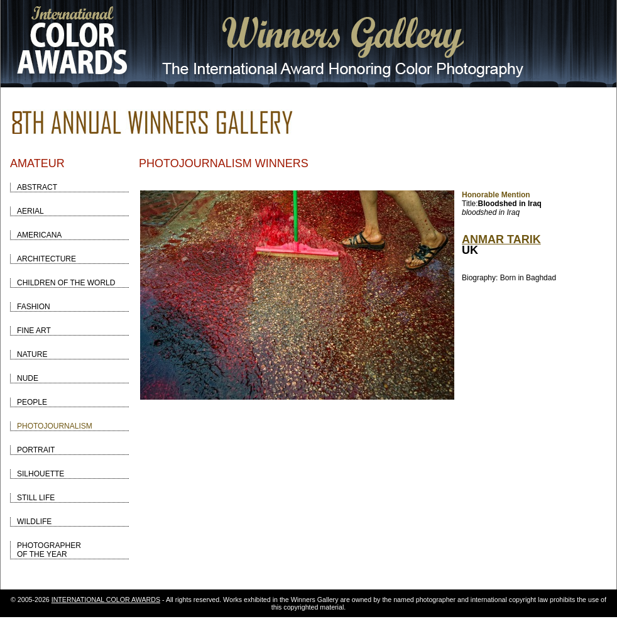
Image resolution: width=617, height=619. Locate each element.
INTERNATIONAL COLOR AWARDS (106, 599)
